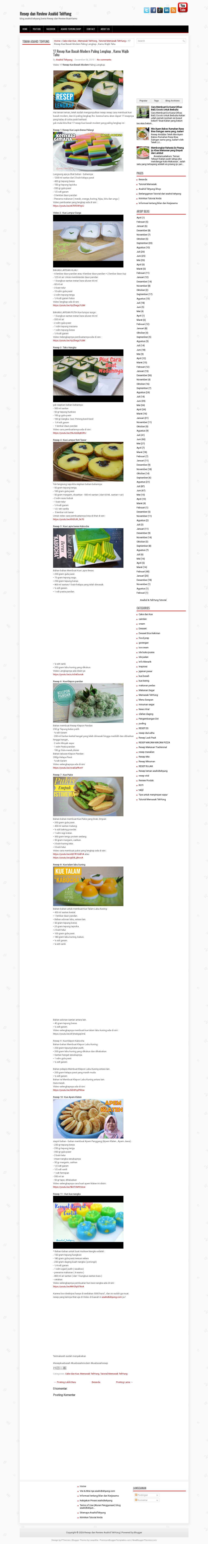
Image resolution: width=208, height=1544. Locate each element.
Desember (142, 230)
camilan (143, 619)
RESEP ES (143, 728)
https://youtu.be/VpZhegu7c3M (69, 305)
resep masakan (146, 752)
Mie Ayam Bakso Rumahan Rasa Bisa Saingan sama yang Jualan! (167, 130)
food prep (144, 638)
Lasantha (94, 1540)
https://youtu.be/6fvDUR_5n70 (68, 519)
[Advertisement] (36, 128)
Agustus (141, 247)
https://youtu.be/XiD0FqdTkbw (69, 1090)
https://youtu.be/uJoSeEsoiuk (68, 674)
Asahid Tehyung (64, 59)
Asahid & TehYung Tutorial (153, 600)
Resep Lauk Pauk (147, 737)
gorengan (144, 642)
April (139, 217)
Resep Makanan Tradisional (153, 747)
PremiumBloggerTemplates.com (115, 1540)
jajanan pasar (145, 671)
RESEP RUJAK (146, 766)
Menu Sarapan (146, 699)
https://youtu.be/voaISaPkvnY (68, 767)
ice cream (144, 647)
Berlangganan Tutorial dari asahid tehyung (160, 193)
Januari (140, 226)
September (142, 243)
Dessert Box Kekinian (149, 633)
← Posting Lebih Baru (65, 1382)
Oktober (141, 239)
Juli (138, 251)
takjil (141, 790)
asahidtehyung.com (112, 1297)
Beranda (96, 1382)
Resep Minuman (147, 761)
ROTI (141, 785)
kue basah (144, 676)
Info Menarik (145, 661)
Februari (141, 221)
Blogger (138, 1532)
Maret (139, 268)
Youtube (37, 28)
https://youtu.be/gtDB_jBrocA (68, 857)
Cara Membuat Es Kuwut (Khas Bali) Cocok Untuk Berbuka (166, 108)
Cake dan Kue (69, 41)
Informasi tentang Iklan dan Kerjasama (158, 203)
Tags (156, 101)
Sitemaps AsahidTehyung (93, 1512)
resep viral (144, 775)
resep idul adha (146, 733)
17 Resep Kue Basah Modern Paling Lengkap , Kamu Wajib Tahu (91, 52)
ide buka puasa (146, 652)
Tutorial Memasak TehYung (112, 41)
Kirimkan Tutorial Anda (150, 198)
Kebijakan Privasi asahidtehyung (96, 1500)
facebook (50, 28)
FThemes (65, 1540)
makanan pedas (147, 685)
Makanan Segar (147, 690)
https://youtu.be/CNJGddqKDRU (69, 433)
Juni (139, 256)
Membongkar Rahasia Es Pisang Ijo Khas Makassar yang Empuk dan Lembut (167, 150)
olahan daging (146, 714)
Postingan (141, 1495)
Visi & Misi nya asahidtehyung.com (97, 1491)
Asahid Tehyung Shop (71, 28)
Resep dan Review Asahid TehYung (45, 13)
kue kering (144, 680)
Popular (144, 101)
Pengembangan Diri (149, 718)
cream (142, 623)
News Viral (144, 709)
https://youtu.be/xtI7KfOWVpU (68, 205)
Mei (138, 260)
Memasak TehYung (87, 41)
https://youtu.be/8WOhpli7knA (68, 1286)
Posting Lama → (124, 1382)
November (142, 234)
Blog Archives (172, 101)
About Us (105, 28)
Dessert (143, 628)
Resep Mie (144, 756)
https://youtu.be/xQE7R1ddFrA (68, 854)
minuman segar (146, 704)
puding (142, 723)
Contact (91, 28)
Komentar (141, 1500)
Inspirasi (143, 666)
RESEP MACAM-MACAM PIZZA (154, 742)
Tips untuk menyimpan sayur (153, 794)
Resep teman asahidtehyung (153, 771)
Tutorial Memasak (148, 184)
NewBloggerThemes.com (144, 1540)
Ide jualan (143, 657)
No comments (104, 59)
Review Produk (146, 780)
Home (25, 28)
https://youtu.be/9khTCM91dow (69, 1187)
